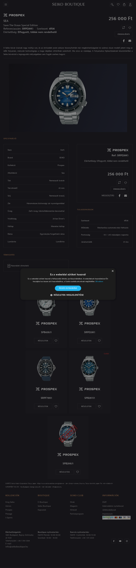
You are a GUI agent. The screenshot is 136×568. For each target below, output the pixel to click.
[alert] (68, 284)
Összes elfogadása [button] (68, 288)
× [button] (113, 271)
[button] (68, 295)
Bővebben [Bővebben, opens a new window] (99, 281)
